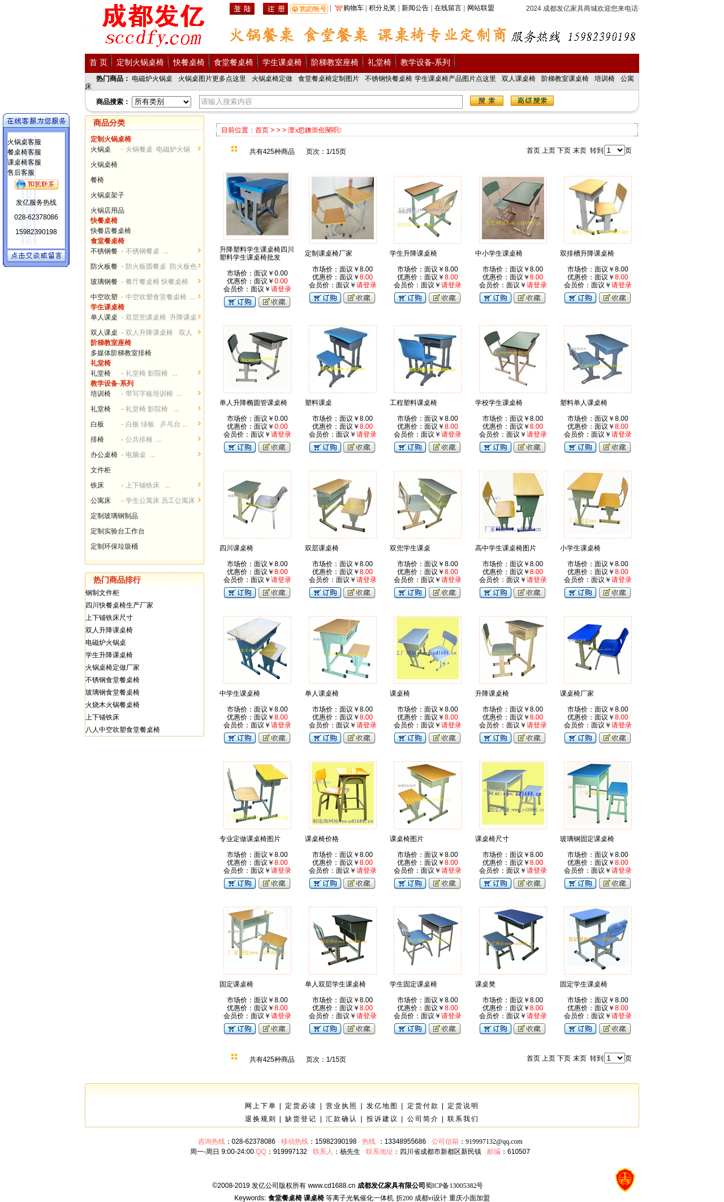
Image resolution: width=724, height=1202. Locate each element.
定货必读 (301, 1106)
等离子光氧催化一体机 (360, 1198)
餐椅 (97, 180)
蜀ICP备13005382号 (454, 1186)
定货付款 (423, 1106)
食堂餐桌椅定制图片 (328, 79)
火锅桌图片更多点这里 (212, 79)
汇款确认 (341, 1119)
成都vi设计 (431, 1198)
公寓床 (100, 501)
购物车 (353, 8)
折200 (404, 1198)
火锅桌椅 (104, 165)
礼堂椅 (379, 62)
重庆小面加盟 (469, 1198)
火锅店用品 (107, 210)
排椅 (97, 439)
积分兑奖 (382, 8)
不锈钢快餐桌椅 (388, 79)
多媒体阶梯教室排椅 (121, 353)
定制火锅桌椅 (140, 62)
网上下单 (261, 1106)
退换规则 (261, 1119)
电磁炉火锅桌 (152, 79)
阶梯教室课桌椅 (565, 79)
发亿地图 (382, 1106)
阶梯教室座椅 (335, 62)
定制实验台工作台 (117, 531)
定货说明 (463, 1106)
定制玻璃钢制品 (114, 516)
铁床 (97, 485)
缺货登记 (301, 1119)
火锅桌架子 (107, 195)
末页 (580, 150)
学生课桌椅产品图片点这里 (455, 79)
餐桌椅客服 (24, 152)
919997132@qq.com (494, 1141)
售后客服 (21, 172)
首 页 (98, 62)
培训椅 (604, 79)
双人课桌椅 (519, 79)
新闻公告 (415, 8)
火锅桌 (100, 149)
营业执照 (341, 1106)
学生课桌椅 (282, 62)
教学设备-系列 (425, 62)
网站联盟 (480, 8)
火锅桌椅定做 (272, 79)
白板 (97, 424)
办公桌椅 (104, 455)
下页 (564, 150)
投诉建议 (382, 1119)
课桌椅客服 (24, 162)
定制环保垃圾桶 (114, 546)
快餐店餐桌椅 (110, 231)
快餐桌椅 (189, 62)
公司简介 (423, 1119)
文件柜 (100, 470)
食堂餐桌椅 (233, 62)
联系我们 (463, 1119)
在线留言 (448, 8)
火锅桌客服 (24, 142)
